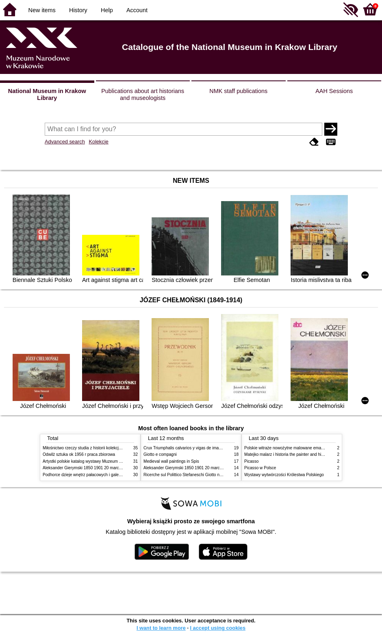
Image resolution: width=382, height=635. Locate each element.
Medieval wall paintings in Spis (171, 461)
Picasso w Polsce (260, 468)
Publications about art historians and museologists (142, 94)
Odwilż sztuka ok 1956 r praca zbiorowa (79, 454)
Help (107, 10)
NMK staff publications (238, 91)
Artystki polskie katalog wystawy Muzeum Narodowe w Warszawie (103, 461)
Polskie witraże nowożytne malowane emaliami (287, 448)
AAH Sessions (334, 91)
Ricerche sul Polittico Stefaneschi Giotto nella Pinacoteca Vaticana (203, 474)
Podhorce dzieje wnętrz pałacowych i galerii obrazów (91, 474)
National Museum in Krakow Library (47, 94)
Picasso (251, 461)
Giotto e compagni (160, 454)
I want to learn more (161, 628)
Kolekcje (98, 142)
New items (42, 10)
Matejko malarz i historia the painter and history (287, 454)
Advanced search (65, 142)
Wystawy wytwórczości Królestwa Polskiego (284, 474)
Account (137, 10)
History (78, 10)
